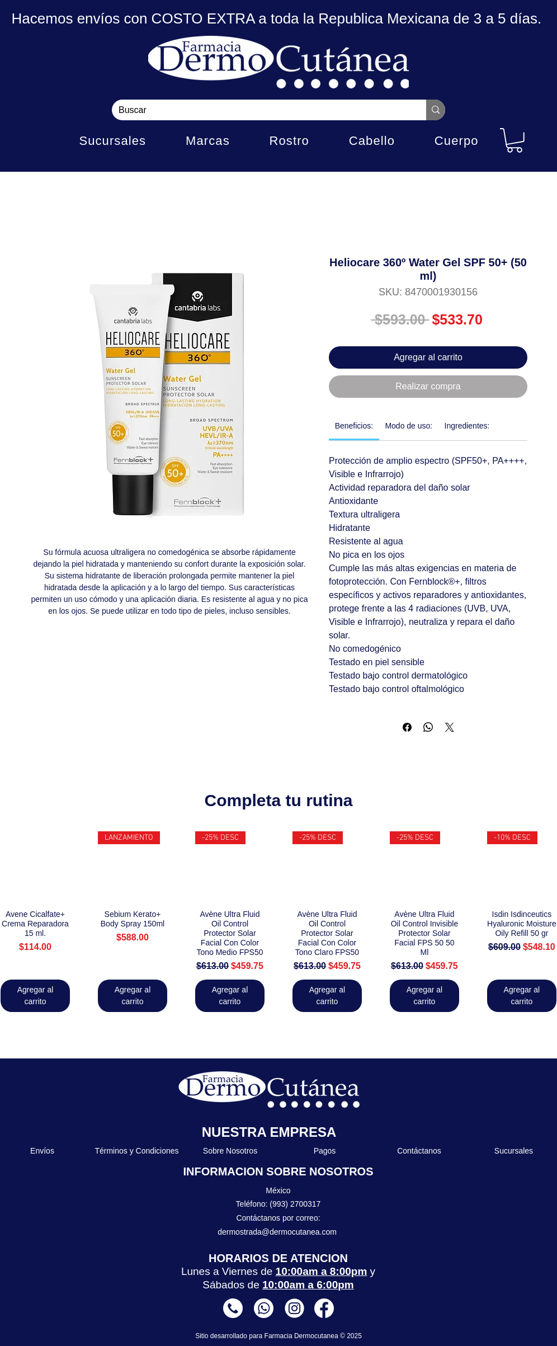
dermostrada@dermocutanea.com (277, 1231)
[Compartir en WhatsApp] (428, 727)
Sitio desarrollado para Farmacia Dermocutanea (267, 1336)
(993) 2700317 (295, 1203)
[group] (278, 922)
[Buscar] (261, 110)
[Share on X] (449, 727)
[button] (514, 140)
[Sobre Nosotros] (230, 1151)
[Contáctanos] (419, 1151)
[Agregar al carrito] (35, 996)
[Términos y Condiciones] (137, 1151)
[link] (354, 425)
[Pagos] (325, 1151)
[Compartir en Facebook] (407, 727)
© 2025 (351, 1336)
